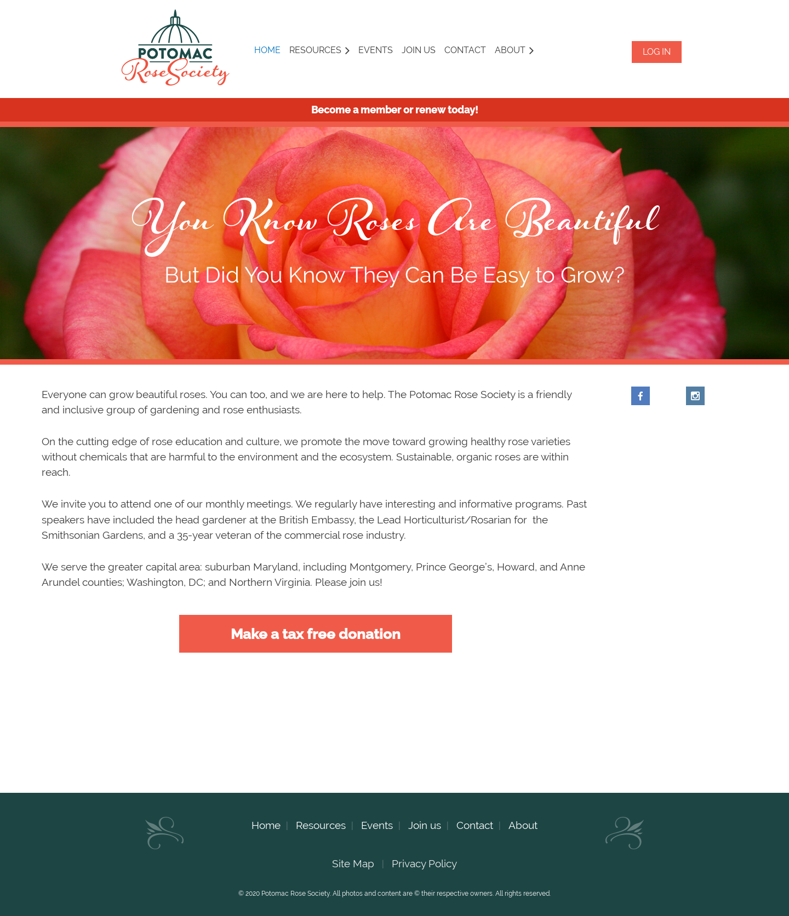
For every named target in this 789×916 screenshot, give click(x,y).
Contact (474, 825)
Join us (424, 825)
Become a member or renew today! (394, 110)
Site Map (353, 863)
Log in (657, 52)
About (523, 825)
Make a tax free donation (316, 633)
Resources (321, 825)
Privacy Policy (424, 863)
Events (377, 825)
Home (266, 825)
